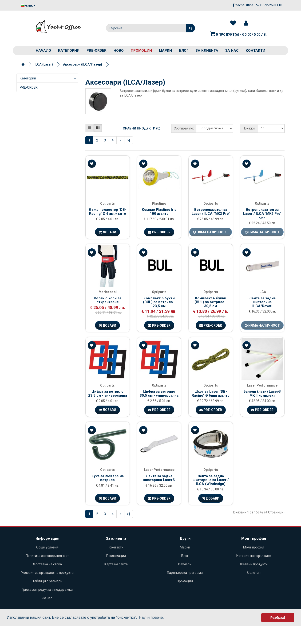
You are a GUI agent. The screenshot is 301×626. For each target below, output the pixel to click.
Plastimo (159, 203)
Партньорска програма (185, 573)
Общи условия (47, 547)
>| (128, 140)
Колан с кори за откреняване (107, 300)
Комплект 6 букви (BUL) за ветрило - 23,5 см (159, 302)
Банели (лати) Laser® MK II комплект (262, 393)
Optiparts (107, 203)
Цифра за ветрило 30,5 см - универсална (159, 393)
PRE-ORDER (97, 50)
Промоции (141, 50)
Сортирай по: (184, 128)
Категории (68, 50)
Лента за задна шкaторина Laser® (159, 478)
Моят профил (253, 547)
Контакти (255, 50)
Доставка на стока (47, 564)
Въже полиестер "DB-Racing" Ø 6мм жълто (107, 211)
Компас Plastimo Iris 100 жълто (159, 211)
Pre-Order (159, 232)
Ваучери (184, 564)
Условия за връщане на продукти (47, 573)
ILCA (262, 292)
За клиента (207, 50)
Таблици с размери (47, 581)
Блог (184, 50)
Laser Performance (262, 385)
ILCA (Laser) (44, 64)
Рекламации (116, 556)
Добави (107, 232)
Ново (119, 50)
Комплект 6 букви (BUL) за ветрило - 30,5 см (210, 302)
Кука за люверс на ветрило (107, 478)
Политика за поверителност (47, 556)
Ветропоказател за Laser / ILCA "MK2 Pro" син (262, 213)
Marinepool (108, 292)
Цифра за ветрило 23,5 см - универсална (107, 393)
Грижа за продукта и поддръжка (47, 589)
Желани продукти (254, 564)
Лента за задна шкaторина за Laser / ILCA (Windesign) (211, 480)
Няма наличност (210, 232)
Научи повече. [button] (151, 617)
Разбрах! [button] (277, 617)
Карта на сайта (116, 564)
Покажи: (249, 128)
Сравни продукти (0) (141, 128)
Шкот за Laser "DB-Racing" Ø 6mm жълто (211, 393)
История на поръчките (253, 556)
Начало (43, 50)
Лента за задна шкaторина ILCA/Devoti (262, 302)
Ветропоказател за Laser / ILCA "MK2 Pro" (211, 211)
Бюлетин (254, 573)
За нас (232, 50)
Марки (165, 50)
